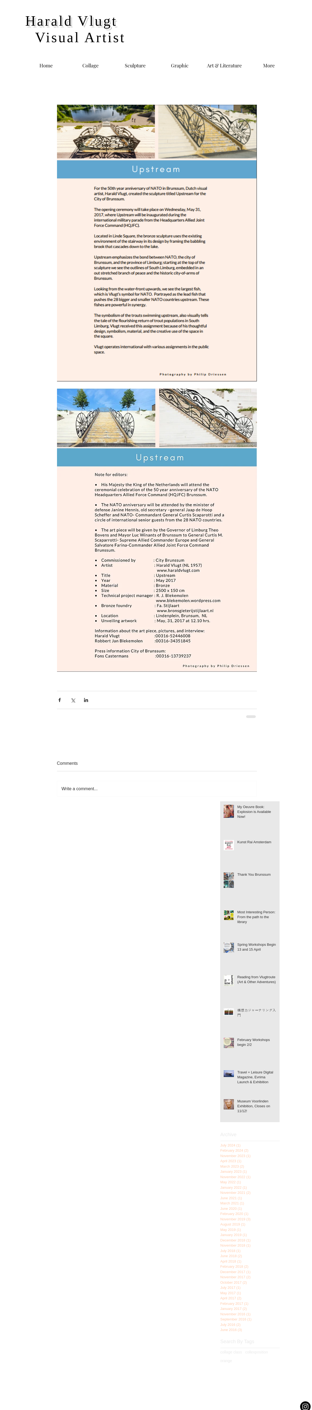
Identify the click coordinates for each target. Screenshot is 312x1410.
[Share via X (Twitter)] (72, 700)
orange (226, 1361)
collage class (231, 1352)
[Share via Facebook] (59, 700)
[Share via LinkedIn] (86, 700)
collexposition (256, 1352)
